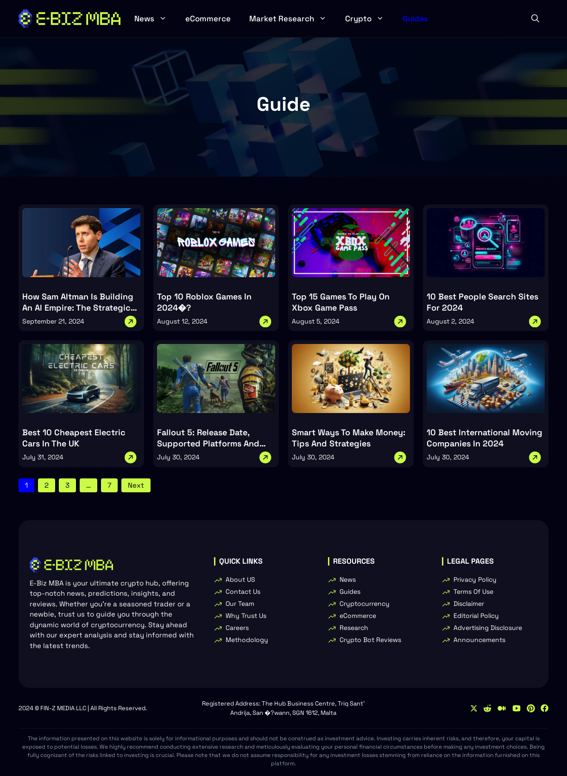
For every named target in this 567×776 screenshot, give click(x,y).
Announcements (479, 640)
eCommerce (208, 18)
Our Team (240, 603)
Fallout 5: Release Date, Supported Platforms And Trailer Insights (208, 443)
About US (240, 579)
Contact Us (243, 591)
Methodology (247, 640)
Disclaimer (469, 603)
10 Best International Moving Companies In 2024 (484, 438)
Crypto (369, 18)
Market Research (292, 18)
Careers (237, 627)
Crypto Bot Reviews (370, 640)
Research (354, 627)
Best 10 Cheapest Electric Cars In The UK (74, 438)
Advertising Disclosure (488, 627)
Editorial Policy (476, 615)
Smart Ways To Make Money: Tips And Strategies (348, 438)
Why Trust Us (246, 615)
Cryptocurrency (365, 603)
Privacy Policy (475, 579)
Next (136, 485)
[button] (535, 18)
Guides (415, 18)
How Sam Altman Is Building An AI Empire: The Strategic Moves (77, 307)
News (155, 18)
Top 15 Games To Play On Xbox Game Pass (341, 302)
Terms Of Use (473, 591)
